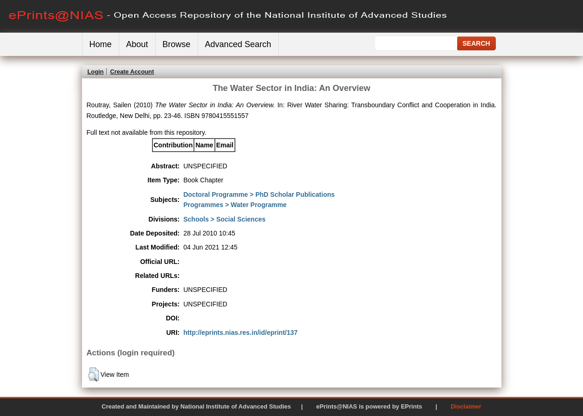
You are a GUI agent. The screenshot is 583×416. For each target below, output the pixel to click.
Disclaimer (466, 406)
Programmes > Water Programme (235, 204)
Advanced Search (238, 44)
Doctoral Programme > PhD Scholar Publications (259, 194)
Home (100, 44)
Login (96, 71)
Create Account (132, 71)
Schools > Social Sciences (225, 219)
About (137, 44)
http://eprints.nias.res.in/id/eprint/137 (241, 332)
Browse (177, 44)
